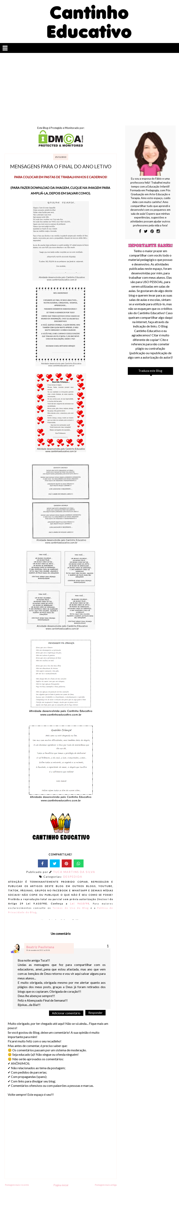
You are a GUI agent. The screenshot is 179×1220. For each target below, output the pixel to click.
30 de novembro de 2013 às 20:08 (38, 950)
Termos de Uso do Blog (71, 907)
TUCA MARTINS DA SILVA (74, 872)
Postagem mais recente (17, 1185)
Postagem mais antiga (106, 1185)
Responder (95, 1012)
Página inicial (61, 1185)
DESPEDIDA (72, 876)
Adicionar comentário (66, 1013)
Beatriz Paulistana (40, 947)
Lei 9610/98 (78, 903)
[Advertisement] (89, 86)
